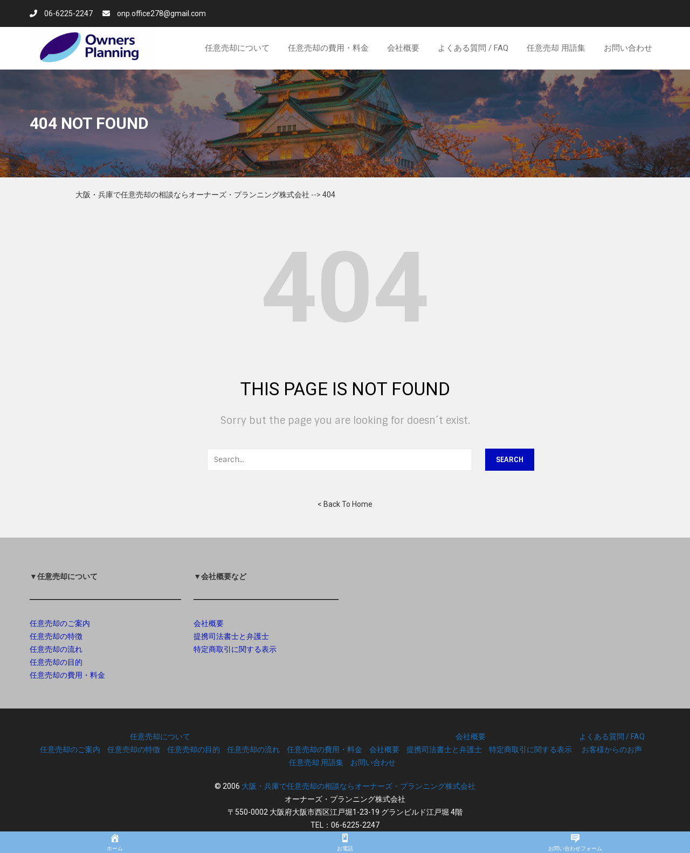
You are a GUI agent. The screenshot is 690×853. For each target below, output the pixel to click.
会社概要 (209, 623)
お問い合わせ (373, 762)
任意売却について (160, 736)
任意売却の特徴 (56, 636)
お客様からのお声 (612, 749)
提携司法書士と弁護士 (231, 636)
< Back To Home (345, 504)
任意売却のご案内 (60, 623)
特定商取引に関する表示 (235, 649)
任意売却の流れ (56, 649)
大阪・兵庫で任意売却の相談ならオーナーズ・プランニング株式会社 (358, 786)
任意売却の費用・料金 (67, 675)
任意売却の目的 (56, 662)
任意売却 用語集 (316, 762)
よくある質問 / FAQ (612, 736)
